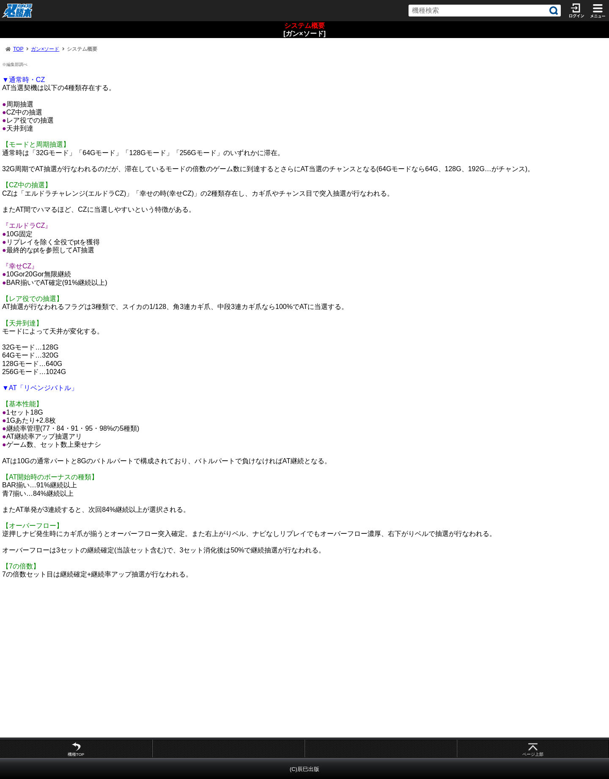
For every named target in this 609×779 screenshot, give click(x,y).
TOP (18, 49)
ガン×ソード (45, 49)
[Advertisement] (254, 662)
